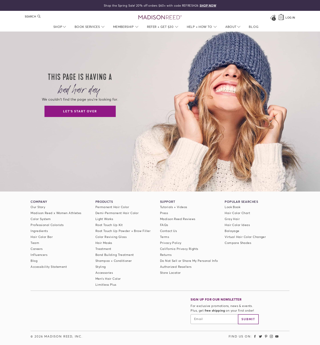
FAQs (164, 225)
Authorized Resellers (175, 266)
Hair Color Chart (237, 213)
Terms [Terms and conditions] (164, 237)
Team (35, 243)
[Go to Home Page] (160, 17)
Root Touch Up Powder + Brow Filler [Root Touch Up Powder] (122, 231)
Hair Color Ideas (237, 225)
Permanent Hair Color (112, 207)
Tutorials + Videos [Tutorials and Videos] (173, 207)
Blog (34, 261)
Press (164, 213)
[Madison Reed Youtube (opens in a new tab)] (277, 336)
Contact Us (168, 231)
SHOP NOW (208, 5)
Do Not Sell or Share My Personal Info (189, 261)
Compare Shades (238, 243)
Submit (248, 319)
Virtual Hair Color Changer (245, 237)
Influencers (39, 255)
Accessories (104, 272)
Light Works (104, 219)
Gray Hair (232, 219)
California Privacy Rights (179, 249)
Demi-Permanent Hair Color (117, 213)
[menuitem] (253, 27)
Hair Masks (103, 243)
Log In (290, 17)
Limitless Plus (105, 284)
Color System (41, 219)
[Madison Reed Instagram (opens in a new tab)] (271, 336)
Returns (166, 255)
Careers (36, 249)
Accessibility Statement (49, 266)
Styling (100, 266)
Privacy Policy (170, 243)
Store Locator (170, 272)
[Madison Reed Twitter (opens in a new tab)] (260, 336)
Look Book (232, 207)
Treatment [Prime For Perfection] (103, 249)
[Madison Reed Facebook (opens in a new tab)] (255, 336)
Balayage (232, 231)
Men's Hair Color (108, 278)
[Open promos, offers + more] (272, 17)
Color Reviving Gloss (111, 237)
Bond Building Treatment (114, 255)
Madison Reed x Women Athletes (56, 213)
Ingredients (39, 231)
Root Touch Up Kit (109, 225)
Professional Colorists (47, 225)
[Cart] (281, 17)
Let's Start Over (80, 111)
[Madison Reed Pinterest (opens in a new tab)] (266, 336)
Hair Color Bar (42, 237)
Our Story (38, 207)
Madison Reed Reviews (177, 219)
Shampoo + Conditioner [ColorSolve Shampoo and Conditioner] (113, 261)
